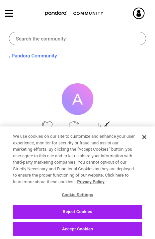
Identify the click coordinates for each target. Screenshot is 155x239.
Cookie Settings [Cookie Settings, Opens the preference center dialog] (77, 197)
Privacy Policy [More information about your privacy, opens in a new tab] (90, 184)
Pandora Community (74, 13)
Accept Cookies (77, 231)
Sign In (141, 13)
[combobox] (77, 38)
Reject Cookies (77, 213)
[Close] (144, 139)
